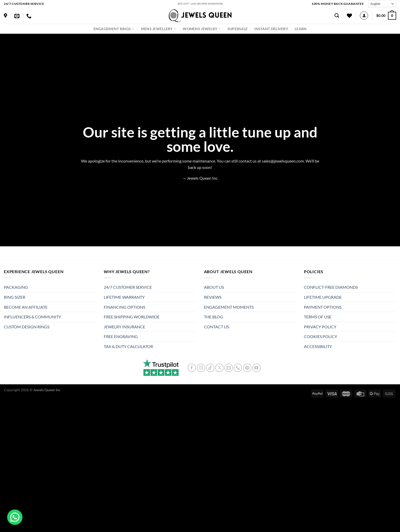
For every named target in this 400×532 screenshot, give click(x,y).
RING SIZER (14, 297)
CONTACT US (216, 326)
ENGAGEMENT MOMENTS (229, 307)
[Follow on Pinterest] (247, 368)
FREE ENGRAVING (121, 336)
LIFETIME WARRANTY (124, 297)
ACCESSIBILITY (318, 346)
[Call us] (238, 368)
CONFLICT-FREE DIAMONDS (331, 287)
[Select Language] (382, 3)
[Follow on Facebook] (192, 368)
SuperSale (237, 29)
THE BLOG (213, 316)
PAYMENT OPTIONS (322, 307)
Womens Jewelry (202, 28)
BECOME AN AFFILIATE (26, 307)
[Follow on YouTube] (256, 368)
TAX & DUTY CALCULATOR (128, 346)
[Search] (337, 15)
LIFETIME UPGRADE (323, 297)
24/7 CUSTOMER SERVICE (128, 287)
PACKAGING (16, 287)
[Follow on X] (219, 368)
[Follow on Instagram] (201, 368)
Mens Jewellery (158, 28)
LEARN (300, 29)
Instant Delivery (271, 29)
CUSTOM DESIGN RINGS (26, 326)
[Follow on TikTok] (210, 368)
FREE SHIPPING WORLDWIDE (131, 316)
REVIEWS (212, 297)
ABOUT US (214, 287)
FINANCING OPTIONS (124, 307)
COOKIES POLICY (320, 336)
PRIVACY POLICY (320, 326)
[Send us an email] (228, 368)
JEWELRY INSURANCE (124, 326)
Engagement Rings (114, 28)
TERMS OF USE (318, 316)
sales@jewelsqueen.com (283, 160)
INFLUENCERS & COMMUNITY (32, 316)
